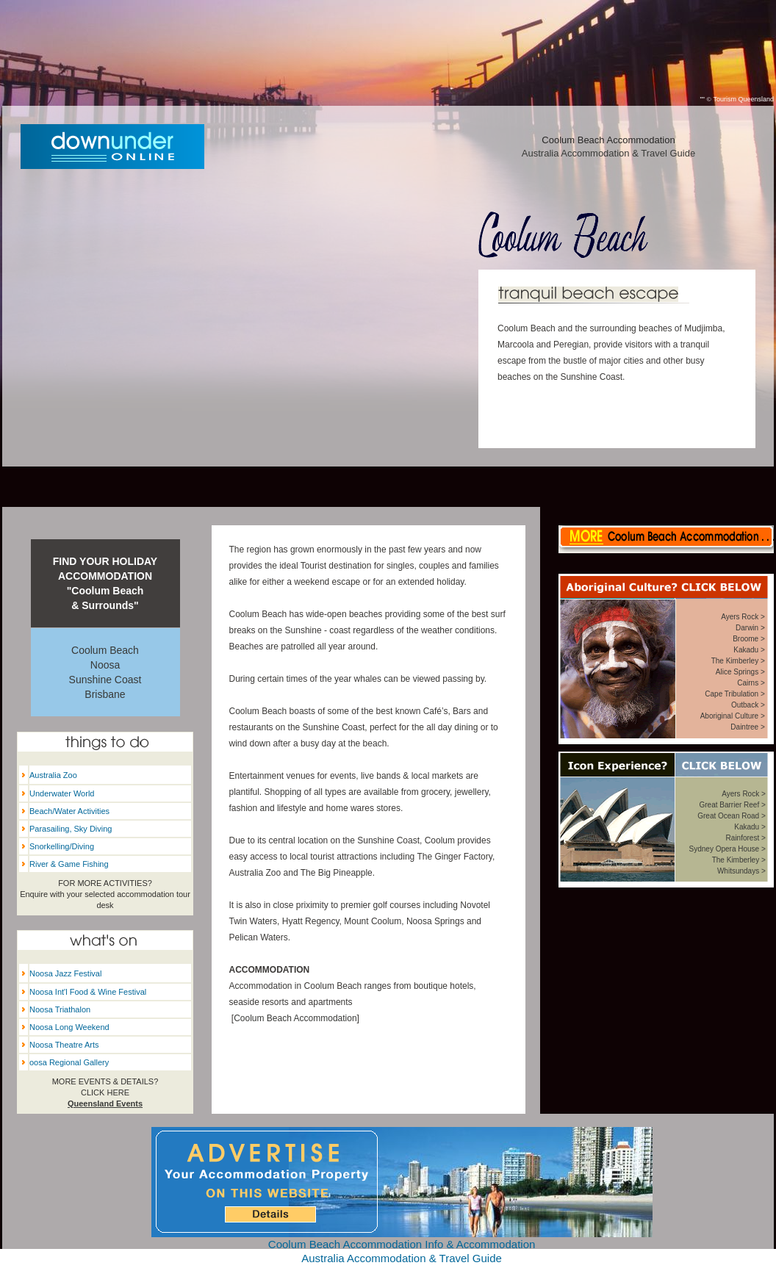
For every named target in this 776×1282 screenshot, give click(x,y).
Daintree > (747, 727)
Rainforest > (746, 838)
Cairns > (751, 683)
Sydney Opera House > (727, 849)
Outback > (748, 705)
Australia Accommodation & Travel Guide (608, 153)
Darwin (747, 628)
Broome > (749, 639)
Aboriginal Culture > (732, 716)
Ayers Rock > (743, 617)
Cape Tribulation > (734, 694)
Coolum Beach (105, 650)
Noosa (105, 665)
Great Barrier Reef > (732, 805)
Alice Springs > (740, 672)
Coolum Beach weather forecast (666, 1063)
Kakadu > (749, 650)
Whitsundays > (741, 871)
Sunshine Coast (105, 679)
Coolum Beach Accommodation (295, 1018)
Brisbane (105, 694)
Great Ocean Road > (731, 816)
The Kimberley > (738, 661)
